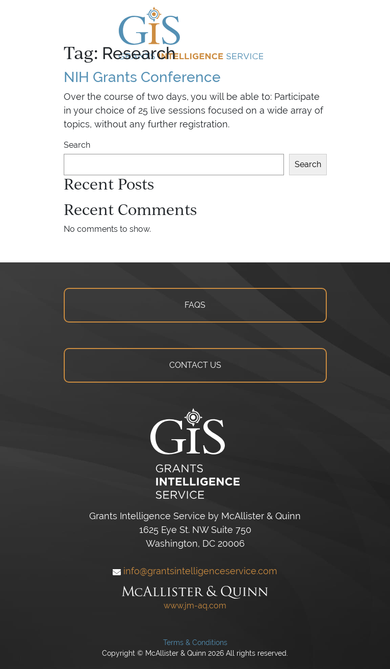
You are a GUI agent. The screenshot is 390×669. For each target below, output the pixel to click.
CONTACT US (195, 365)
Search (77, 145)
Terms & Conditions (195, 642)
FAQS (195, 305)
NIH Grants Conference (142, 77)
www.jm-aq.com (195, 605)
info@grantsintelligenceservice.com (195, 571)
